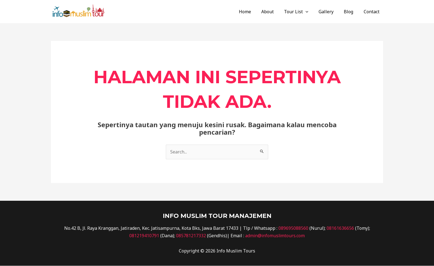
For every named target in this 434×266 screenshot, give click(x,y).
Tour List (304, 11)
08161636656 (340, 228)
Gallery (332, 12)
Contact (375, 12)
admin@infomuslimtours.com (275, 236)
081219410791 (144, 236)
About (277, 12)
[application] (313, 11)
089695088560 (293, 228)
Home (256, 12)
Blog (353, 12)
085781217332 (190, 236)
